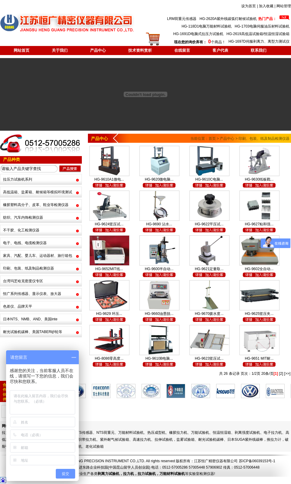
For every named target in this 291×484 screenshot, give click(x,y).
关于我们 (60, 50)
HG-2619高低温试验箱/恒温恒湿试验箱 (257, 34)
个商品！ (199, 42)
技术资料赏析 (140, 50)
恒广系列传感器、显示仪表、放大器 (32, 294)
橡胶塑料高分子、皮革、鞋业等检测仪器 (36, 205)
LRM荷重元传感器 (181, 19)
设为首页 (248, 6)
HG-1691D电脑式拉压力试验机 (198, 34)
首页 (212, 138)
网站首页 (21, 50)
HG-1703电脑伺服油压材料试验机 (262, 26)
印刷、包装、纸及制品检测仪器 (28, 268)
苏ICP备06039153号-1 (257, 461)
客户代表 (220, 50)
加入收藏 (266, 6)
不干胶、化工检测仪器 (21, 230)
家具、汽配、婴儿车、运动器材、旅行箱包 (37, 255)
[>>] (287, 373)
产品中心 (98, 50)
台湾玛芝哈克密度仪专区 (23, 281)
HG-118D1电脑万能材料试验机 (207, 26)
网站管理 (283, 6)
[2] (281, 373)
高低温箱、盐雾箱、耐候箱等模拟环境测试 (37, 192)
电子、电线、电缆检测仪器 (25, 243)
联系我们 (258, 50)
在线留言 (182, 50)
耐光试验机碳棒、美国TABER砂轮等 (32, 332)
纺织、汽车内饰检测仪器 (23, 217)
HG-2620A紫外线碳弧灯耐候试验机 (228, 19)
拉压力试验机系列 (17, 179)
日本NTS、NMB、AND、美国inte (30, 319)
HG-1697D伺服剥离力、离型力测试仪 (259, 41)
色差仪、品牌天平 (17, 306)
